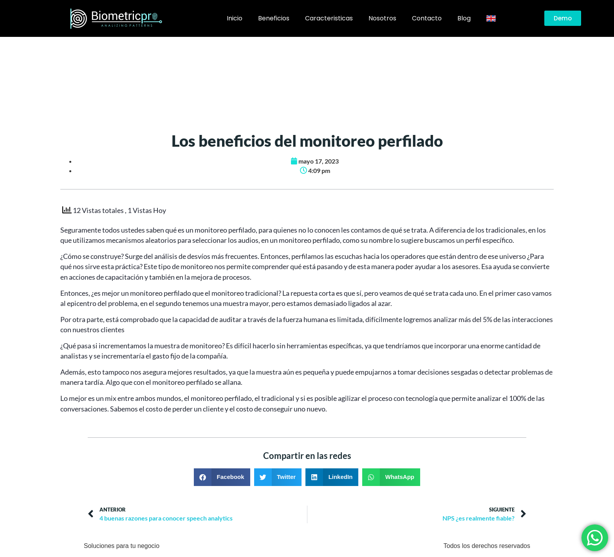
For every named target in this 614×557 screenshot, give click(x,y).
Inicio (234, 18)
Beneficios (273, 18)
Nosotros (382, 18)
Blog (464, 18)
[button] (222, 477)
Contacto (427, 18)
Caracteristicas (329, 18)
